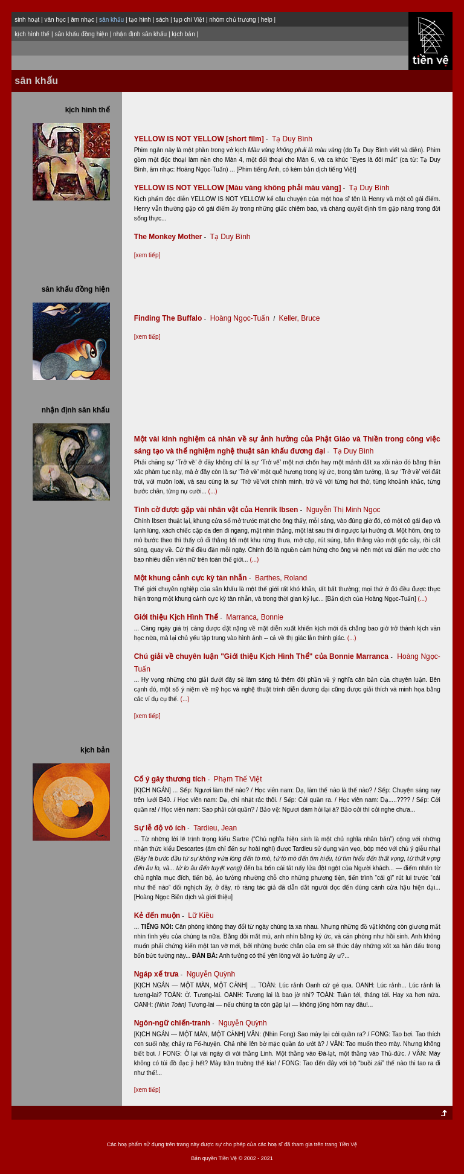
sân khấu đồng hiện (81, 34)
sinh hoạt (26, 19)
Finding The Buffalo (171, 318)
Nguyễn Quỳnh (211, 974)
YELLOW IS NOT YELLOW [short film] (202, 139)
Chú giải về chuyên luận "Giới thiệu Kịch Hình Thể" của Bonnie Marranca (264, 656)
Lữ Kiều (200, 915)
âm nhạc (82, 19)
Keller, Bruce (299, 318)
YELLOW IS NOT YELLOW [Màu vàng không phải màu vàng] (240, 188)
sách (162, 19)
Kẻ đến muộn (160, 915)
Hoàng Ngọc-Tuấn (239, 318)
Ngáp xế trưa (159, 974)
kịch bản (183, 34)
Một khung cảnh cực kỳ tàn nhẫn (193, 578)
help (266, 19)
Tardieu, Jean (215, 828)
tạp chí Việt (188, 19)
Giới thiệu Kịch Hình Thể (179, 617)
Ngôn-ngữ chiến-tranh (175, 1023)
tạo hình (140, 19)
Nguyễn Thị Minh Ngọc (343, 509)
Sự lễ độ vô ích (163, 828)
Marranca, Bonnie (254, 617)
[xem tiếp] (147, 255)
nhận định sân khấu (140, 34)
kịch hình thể (32, 34)
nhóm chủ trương (232, 19)
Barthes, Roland (281, 578)
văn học (54, 19)
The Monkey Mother (171, 237)
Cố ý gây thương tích (173, 779)
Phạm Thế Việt (238, 779)
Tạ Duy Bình (292, 139)
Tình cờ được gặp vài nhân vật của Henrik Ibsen (219, 509)
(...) (213, 491)
